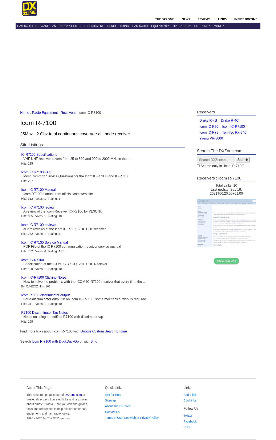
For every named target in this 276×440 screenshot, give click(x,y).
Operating (181, 26)
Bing (93, 341)
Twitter (188, 415)
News (186, 19)
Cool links (190, 400)
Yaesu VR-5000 (211, 138)
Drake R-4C (230, 120)
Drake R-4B (208, 120)
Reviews (204, 19)
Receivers (68, 112)
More (218, 26)
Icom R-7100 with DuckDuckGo (55, 341)
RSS (187, 427)
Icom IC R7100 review (37, 207)
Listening (201, 26)
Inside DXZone (245, 19)
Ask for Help (113, 394)
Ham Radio (140, 26)
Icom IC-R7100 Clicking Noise (43, 277)
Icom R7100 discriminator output (45, 295)
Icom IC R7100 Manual (38, 189)
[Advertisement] (138, 65)
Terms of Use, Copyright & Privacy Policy (131, 417)
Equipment (159, 26)
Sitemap (110, 400)
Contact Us (112, 412)
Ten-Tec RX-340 (234, 132)
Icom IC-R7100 (32, 260)
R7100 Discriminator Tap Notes (44, 312)
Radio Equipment (45, 112)
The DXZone (164, 19)
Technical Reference (100, 26)
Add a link (190, 394)
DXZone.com (73, 394)
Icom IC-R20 (208, 126)
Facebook (190, 421)
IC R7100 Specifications (39, 154)
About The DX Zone (118, 406)
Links (222, 19)
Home (24, 112)
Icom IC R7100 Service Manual (44, 242)
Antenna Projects (66, 26)
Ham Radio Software (33, 26)
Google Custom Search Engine (103, 331)
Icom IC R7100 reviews (38, 225)
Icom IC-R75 (208, 132)
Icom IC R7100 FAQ (36, 172)
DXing (124, 26)
